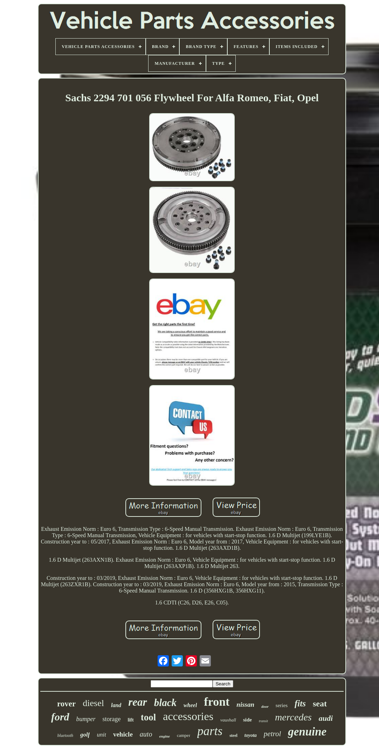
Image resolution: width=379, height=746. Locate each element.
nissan (245, 704)
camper (183, 735)
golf (85, 734)
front (216, 701)
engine (164, 736)
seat (320, 703)
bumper (86, 719)
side (247, 720)
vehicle (123, 734)
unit (101, 734)
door (265, 706)
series (282, 705)
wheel (190, 705)
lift (131, 720)
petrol (272, 734)
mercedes (293, 717)
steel (233, 735)
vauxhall (228, 720)
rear (137, 702)
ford (60, 717)
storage (112, 719)
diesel (93, 703)
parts (209, 731)
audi (326, 718)
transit (263, 721)
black (165, 702)
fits (300, 703)
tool (148, 717)
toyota (250, 735)
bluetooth (65, 735)
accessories (188, 716)
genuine (307, 731)
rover (66, 703)
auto (146, 734)
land (116, 705)
